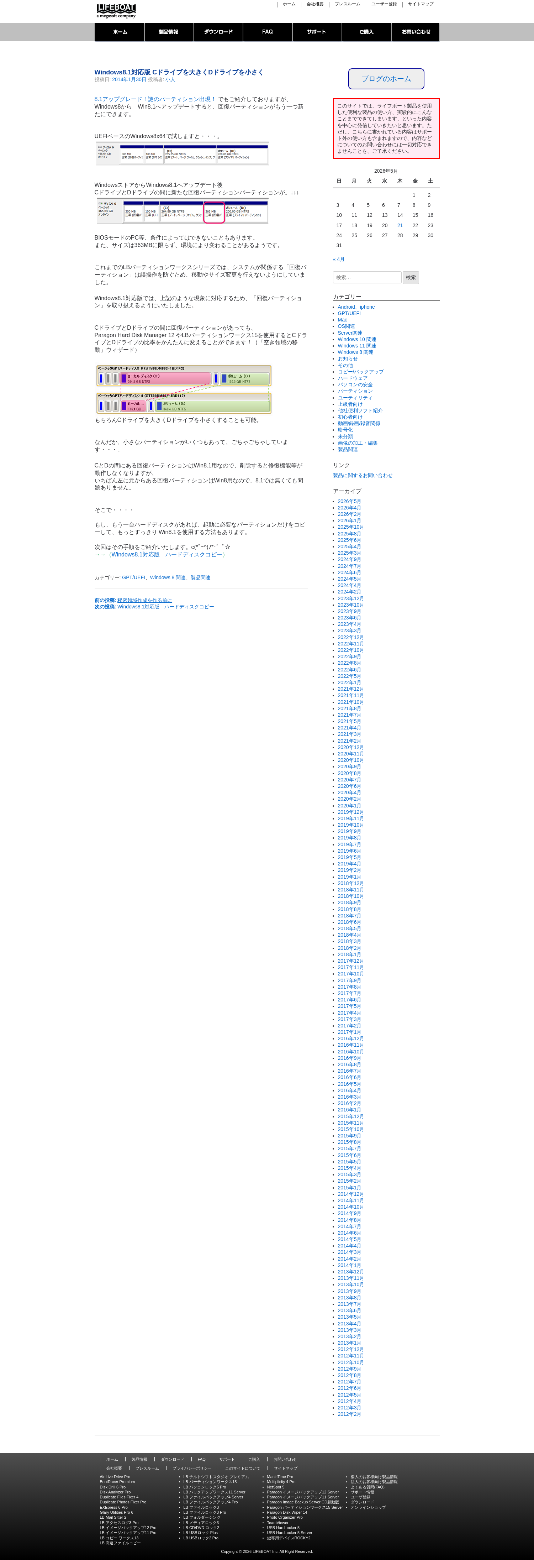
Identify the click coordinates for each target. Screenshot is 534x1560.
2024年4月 (350, 585)
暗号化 (345, 430)
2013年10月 (351, 1284)
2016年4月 (350, 1090)
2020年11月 (351, 754)
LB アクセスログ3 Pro (119, 1522)
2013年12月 (351, 1271)
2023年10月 (351, 605)
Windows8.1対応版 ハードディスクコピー (167, 554)
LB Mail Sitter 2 (113, 1517)
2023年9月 (350, 611)
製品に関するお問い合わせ (363, 475)
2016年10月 (351, 1051)
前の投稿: (134, 600)
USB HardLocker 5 (283, 1527)
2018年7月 (350, 915)
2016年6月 (350, 1077)
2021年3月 (350, 734)
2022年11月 (351, 643)
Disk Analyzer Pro (115, 1492)
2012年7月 (350, 1381)
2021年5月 (350, 721)
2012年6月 (350, 1388)
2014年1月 (350, 1265)
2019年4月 (350, 864)
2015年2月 (350, 1181)
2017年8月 (350, 987)
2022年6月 (350, 669)
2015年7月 (350, 1148)
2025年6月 (350, 540)
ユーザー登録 (384, 4)
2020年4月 (350, 792)
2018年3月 (350, 941)
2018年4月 (350, 935)
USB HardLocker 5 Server (289, 1532)
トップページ (120, 32)
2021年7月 (350, 715)
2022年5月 (350, 676)
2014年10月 (351, 1207)
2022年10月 (351, 650)
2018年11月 (351, 889)
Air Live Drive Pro (115, 1477)
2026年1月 (350, 520)
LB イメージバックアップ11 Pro (128, 1532)
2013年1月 (350, 1343)
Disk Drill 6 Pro (113, 1487)
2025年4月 (350, 546)
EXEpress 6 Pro (114, 1507)
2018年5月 (350, 928)
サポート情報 (362, 1492)
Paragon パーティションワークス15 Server (305, 1507)
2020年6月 (350, 786)
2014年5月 (350, 1239)
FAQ (268, 32)
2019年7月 (350, 844)
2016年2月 (350, 1103)
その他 (345, 365)
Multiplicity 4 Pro (281, 1482)
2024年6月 (350, 572)
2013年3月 (350, 1330)
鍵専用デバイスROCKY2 (289, 1538)
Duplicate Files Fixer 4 (119, 1497)
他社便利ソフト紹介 (360, 410)
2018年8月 (350, 909)
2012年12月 (351, 1349)
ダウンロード (218, 32)
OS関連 (346, 326)
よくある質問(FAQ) (368, 1487)
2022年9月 (350, 656)
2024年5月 (350, 579)
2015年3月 (350, 1174)
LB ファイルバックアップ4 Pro (211, 1502)
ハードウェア (353, 378)
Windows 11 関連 (357, 346)
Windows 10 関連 (357, 339)
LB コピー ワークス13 (119, 1538)
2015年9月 (350, 1135)
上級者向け (350, 404)
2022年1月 (350, 682)
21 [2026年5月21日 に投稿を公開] (400, 225)
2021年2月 (350, 741)
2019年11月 (351, 818)
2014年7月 (350, 1226)
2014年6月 (350, 1233)
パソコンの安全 (355, 384)
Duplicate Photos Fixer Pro (123, 1502)
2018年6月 (350, 922)
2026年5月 (350, 501)
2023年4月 (350, 624)
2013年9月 (350, 1291)
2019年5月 (350, 857)
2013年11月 (351, 1278)
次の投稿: (155, 606)
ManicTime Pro (280, 1477)
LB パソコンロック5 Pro (205, 1487)
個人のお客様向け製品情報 (374, 1477)
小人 (170, 79)
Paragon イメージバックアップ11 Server (303, 1497)
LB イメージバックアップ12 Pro (128, 1527)
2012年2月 (350, 1414)
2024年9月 (350, 559)
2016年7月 (350, 1071)
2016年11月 (351, 1045)
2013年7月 (350, 1304)
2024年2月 (350, 592)
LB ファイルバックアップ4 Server (213, 1497)
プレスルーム (347, 4)
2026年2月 (350, 514)
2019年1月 (350, 877)
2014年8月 (350, 1220)
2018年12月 (351, 883)
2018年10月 (351, 896)
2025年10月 (351, 527)
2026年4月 (350, 508)
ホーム (289, 4)
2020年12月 (351, 747)
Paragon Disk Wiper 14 (287, 1512)
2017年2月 (350, 1025)
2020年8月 (350, 773)
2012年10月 (351, 1362)
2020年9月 (350, 766)
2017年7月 (350, 993)
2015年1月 (350, 1187)
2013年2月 (350, 1336)
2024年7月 (350, 566)
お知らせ (348, 358)
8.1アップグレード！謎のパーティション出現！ (155, 99)
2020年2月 (350, 799)
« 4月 (339, 259)
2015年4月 (350, 1168)
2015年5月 (350, 1161)
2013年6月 (350, 1310)
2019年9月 (350, 831)
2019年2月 (350, 870)
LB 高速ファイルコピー (120, 1543)
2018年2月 (350, 948)
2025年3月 (350, 553)
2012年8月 (350, 1375)
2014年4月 (350, 1245)
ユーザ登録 (360, 1497)
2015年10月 (351, 1129)
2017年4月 (350, 1013)
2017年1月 (350, 1032)
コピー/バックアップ (361, 372)
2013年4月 (350, 1323)
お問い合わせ (416, 32)
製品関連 (201, 577)
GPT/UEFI (133, 577)
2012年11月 (351, 1356)
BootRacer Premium (117, 1482)
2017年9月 (350, 980)
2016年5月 (350, 1084)
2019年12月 (351, 812)
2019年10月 (351, 825)
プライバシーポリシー (192, 1468)
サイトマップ (421, 4)
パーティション (355, 391)
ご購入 (367, 32)
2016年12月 (351, 1038)
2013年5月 (350, 1317)
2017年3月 (350, 1019)
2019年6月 (350, 851)
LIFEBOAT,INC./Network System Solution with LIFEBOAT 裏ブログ (115, 11)
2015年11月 (351, 1123)
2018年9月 (350, 902)
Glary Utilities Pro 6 (116, 1512)
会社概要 (315, 4)
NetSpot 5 (276, 1487)
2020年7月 (350, 779)
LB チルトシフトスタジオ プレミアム (216, 1477)
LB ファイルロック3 (201, 1507)
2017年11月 (351, 967)
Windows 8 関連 (168, 577)
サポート (317, 32)
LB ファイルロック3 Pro (205, 1512)
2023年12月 (351, 598)
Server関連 (350, 333)
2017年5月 (350, 1006)
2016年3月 (350, 1097)
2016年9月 (350, 1058)
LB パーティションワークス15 (210, 1482)
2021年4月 (350, 728)
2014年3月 (350, 1252)
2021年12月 (351, 689)
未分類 (345, 436)
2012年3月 (350, 1407)
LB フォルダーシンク (202, 1517)
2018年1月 (350, 954)
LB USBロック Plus (201, 1532)
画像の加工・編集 (358, 443)
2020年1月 (350, 805)
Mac (342, 320)
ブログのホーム (386, 79)
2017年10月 (351, 974)
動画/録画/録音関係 (359, 423)
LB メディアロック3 (201, 1522)
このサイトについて (242, 1468)
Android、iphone (356, 307)
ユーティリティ (355, 398)
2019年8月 (350, 838)
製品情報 (169, 32)
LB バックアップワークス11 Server (214, 1492)
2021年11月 (351, 695)
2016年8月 (350, 1064)
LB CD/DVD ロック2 (202, 1527)
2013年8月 (350, 1297)
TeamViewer (278, 1522)
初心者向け (350, 417)
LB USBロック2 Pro (201, 1538)
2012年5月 (350, 1395)
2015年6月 (350, 1155)
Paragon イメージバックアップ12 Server (303, 1492)
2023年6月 (350, 618)
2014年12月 (351, 1194)
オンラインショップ (368, 1507)
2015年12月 (351, 1116)
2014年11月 (351, 1200)
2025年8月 (350, 533)
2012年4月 (350, 1401)
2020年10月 (351, 760)
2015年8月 (350, 1142)
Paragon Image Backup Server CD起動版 (303, 1502)
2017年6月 (350, 1000)
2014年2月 (350, 1259)
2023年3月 (350, 630)
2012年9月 (350, 1369)
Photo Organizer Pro (285, 1517)
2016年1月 (350, 1110)
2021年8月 (350, 708)
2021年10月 (351, 702)
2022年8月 (350, 663)
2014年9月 (350, 1213)
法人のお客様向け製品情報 (374, 1482)
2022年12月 (351, 637)
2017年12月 (351, 961)
